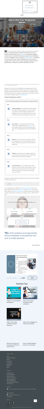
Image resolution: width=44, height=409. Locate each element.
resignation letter (29, 57)
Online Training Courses (11, 377)
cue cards (31, 125)
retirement (22, 54)
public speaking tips (27, 188)
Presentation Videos (10, 376)
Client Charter (9, 396)
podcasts (20, 189)
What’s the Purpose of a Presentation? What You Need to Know (13, 345)
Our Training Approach (11, 380)
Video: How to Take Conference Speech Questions (12, 323)
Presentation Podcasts (11, 379)
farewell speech (24, 94)
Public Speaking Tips (11, 374)
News (8, 367)
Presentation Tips (10, 373)
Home (8, 356)
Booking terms (9, 364)
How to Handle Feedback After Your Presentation (29, 344)
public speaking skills (18, 191)
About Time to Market (11, 357)
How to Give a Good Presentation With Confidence (28, 302)
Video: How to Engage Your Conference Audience (30, 322)
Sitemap (8, 365)
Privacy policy (9, 361)
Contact (8, 359)
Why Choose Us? (10, 383)
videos (29, 189)
